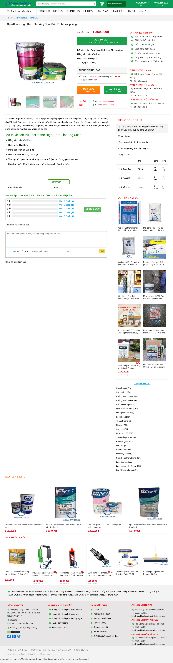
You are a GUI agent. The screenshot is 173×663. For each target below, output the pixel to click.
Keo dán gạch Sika (124, 441)
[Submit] (94, 4)
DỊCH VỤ (90, 11)
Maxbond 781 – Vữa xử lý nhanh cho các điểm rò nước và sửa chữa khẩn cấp (128, 263)
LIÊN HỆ (142, 11)
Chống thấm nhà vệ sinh (126, 400)
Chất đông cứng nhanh (68, 595)
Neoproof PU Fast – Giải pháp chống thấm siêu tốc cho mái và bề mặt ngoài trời (154, 263)
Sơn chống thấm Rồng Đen (128, 458)
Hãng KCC (34, 18)
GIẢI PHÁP (104, 11)
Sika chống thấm (123, 392)
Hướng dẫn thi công (60, 623)
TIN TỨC (132, 11)
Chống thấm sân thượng (127, 396)
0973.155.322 (108, 105)
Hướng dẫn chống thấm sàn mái (65, 614)
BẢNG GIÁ (118, 11)
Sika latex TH (122, 429)
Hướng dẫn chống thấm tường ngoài (67, 618)
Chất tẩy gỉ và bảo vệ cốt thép (106, 636)
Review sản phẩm (59, 627)
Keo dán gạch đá (101, 627)
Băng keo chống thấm (108, 595)
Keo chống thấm (123, 417)
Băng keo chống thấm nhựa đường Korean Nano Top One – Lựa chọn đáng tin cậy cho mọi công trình (128, 297)
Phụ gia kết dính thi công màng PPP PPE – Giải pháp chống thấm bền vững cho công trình (154, 331)
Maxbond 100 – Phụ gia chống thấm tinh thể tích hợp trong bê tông (153, 229)
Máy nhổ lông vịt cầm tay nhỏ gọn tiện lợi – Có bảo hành (44, 574)
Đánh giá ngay (92, 209)
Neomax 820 (121, 425)
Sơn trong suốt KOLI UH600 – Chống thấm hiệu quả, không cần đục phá (129, 331)
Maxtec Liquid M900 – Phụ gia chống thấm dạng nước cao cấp (129, 367)
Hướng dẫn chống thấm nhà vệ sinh (67, 609)
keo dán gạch (122, 445)
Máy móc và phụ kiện (102, 618)
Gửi (102, 251)
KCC (56, 187)
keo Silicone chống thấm (127, 470)
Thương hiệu (21, 18)
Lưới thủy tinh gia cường (53, 592)
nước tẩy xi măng (123, 454)
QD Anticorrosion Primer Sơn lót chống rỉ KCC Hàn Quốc (148, 526)
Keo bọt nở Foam (123, 450)
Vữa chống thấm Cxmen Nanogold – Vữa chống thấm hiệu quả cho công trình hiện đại (128, 229)
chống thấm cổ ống (124, 413)
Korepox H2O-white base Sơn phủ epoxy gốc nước (23, 526)
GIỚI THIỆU (58, 11)
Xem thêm (56, 182)
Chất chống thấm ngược (24, 595)
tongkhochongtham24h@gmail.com (151, 616)
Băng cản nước (92, 592)
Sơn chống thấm (123, 388)
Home (10, 18)
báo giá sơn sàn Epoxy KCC (128, 466)
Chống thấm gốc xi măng (110, 592)
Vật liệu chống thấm (125, 405)
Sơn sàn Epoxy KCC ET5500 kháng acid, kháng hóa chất (104, 526)
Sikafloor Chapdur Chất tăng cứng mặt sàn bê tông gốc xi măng (17, 573)
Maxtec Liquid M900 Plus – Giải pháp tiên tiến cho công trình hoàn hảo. (154, 297)
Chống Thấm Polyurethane (133, 592)
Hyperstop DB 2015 (124, 433)
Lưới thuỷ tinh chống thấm (127, 409)
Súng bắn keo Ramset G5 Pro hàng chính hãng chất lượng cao (100, 574)
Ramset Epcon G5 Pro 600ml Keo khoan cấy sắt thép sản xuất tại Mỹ (72, 574)
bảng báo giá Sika (124, 462)
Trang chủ (98, 609)
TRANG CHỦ (44, 11)
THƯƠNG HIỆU (74, 11)
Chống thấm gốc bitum (88, 595)
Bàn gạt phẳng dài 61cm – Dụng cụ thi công (154, 573)
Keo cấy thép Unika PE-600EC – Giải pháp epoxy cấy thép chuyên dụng (153, 365)
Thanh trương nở (123, 421)
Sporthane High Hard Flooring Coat (21, 118)
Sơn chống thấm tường (126, 437)
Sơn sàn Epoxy (100, 623)
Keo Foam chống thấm (74, 592)
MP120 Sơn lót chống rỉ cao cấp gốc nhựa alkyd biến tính (63, 526)
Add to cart (102, 41)
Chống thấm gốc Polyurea (46, 595)
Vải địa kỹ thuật (100, 632)
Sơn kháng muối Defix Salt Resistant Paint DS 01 (127, 573)
